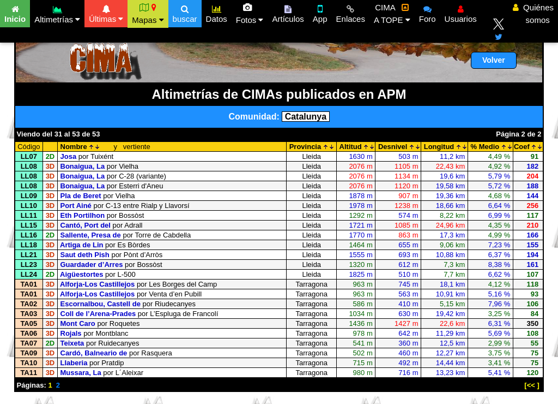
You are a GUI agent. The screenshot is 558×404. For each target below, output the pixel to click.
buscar (185, 12)
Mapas (147, 14)
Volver (493, 60)
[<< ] (531, 385)
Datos (216, 12)
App (320, 12)
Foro (427, 12)
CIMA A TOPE (392, 14)
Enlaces (350, 12)
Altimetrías (57, 13)
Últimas (106, 12)
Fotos (250, 14)
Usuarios (461, 12)
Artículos (288, 12)
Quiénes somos (533, 14)
